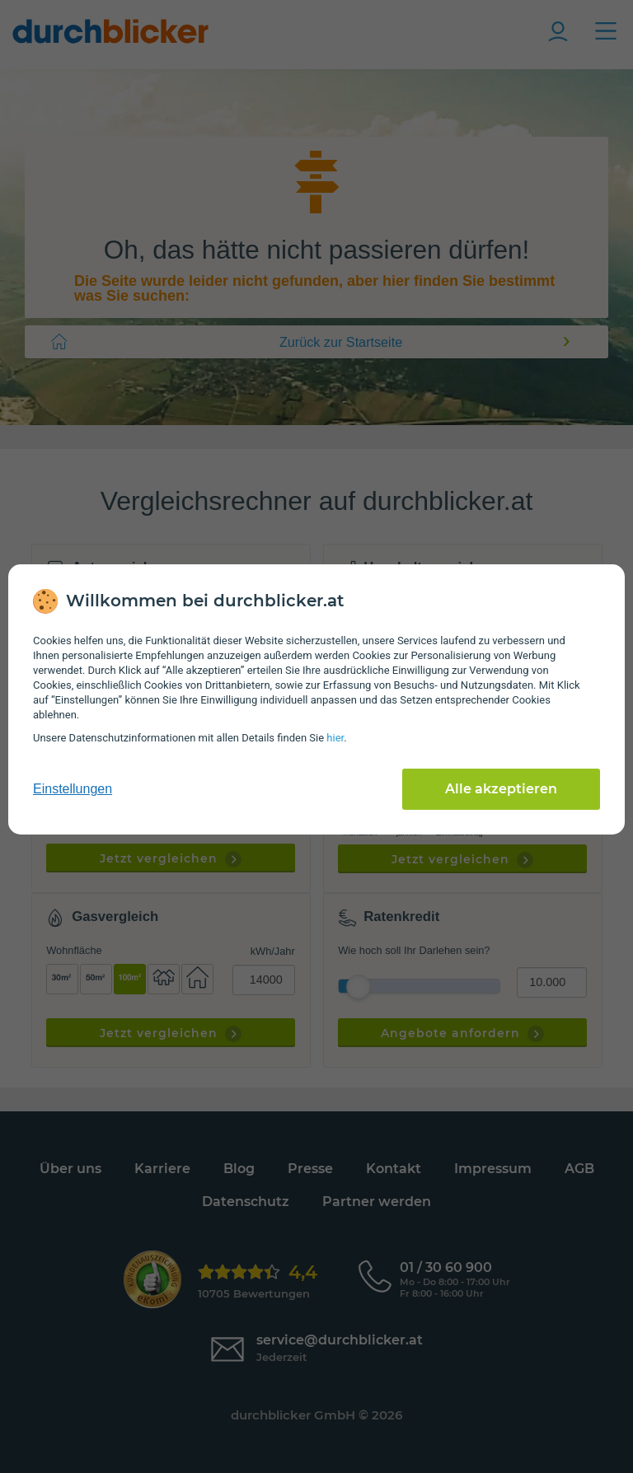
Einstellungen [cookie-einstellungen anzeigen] (72, 789)
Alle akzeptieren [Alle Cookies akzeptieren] (501, 789)
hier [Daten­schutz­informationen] (335, 738)
